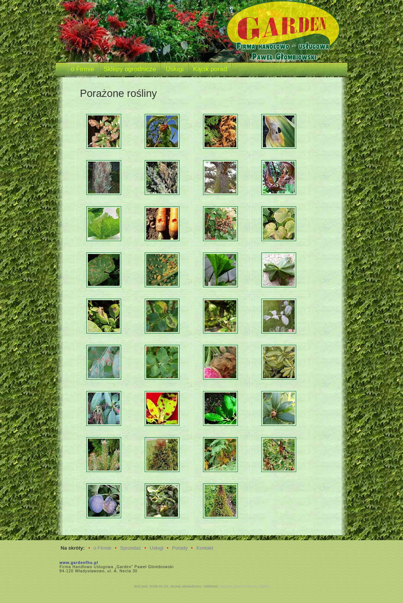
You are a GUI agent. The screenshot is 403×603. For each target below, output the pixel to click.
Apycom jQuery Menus (238, 586)
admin (264, 586)
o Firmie (102, 548)
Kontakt (204, 548)
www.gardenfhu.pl (78, 563)
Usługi (156, 548)
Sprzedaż (130, 548)
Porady (179, 548)
